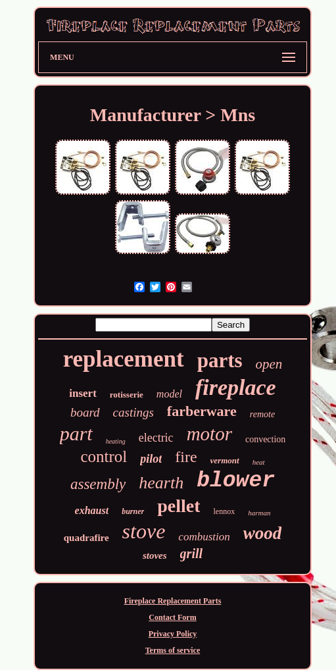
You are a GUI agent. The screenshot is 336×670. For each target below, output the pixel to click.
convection (265, 439)
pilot (151, 458)
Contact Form (172, 617)
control (103, 456)
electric (156, 437)
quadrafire (86, 537)
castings (133, 412)
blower (236, 481)
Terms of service (173, 650)
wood (262, 533)
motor (209, 433)
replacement (123, 359)
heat (258, 462)
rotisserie (126, 394)
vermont (224, 460)
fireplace (235, 387)
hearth (161, 482)
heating (116, 441)
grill (191, 553)
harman (259, 513)
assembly (98, 484)
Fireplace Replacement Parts (173, 601)
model (169, 393)
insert (83, 393)
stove (144, 531)
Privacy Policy (173, 633)
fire (186, 456)
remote (262, 414)
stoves (155, 555)
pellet (178, 506)
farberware (202, 411)
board (85, 412)
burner (133, 511)
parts (220, 360)
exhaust (92, 510)
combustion (203, 536)
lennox (224, 511)
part (76, 433)
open (269, 364)
